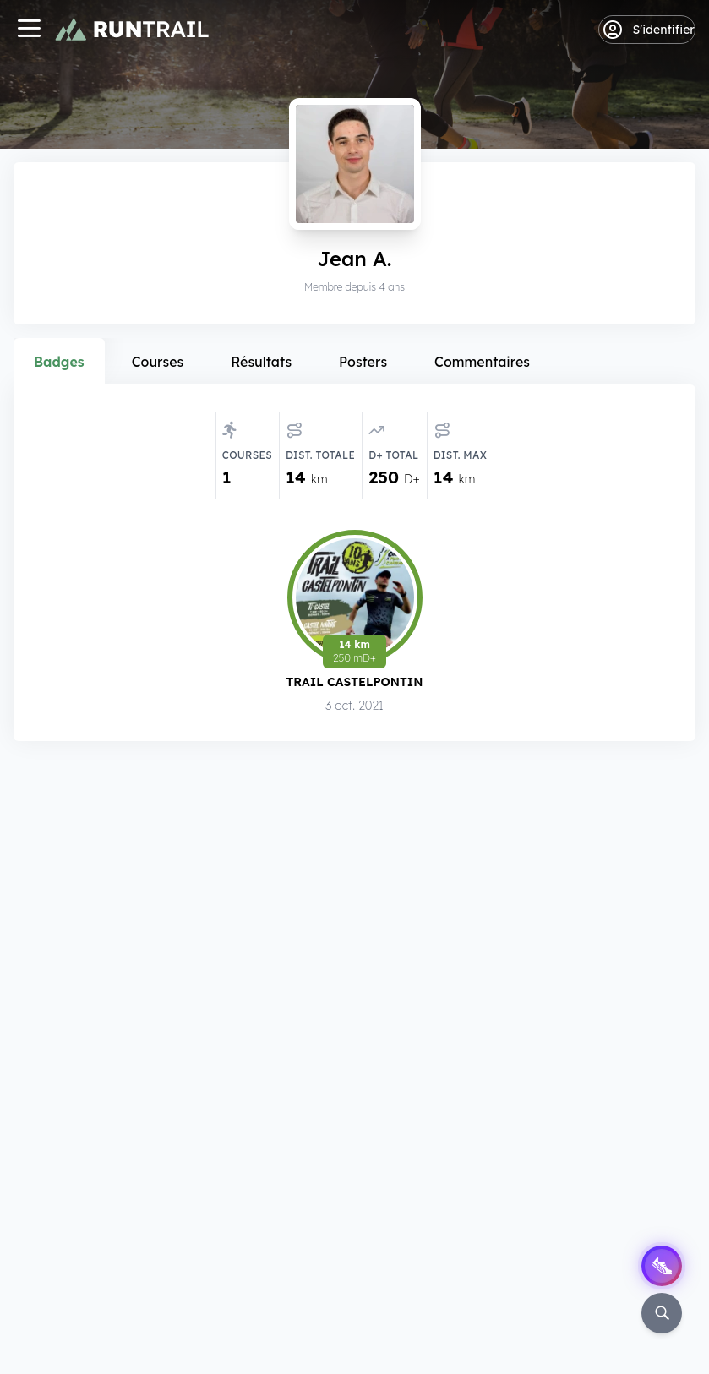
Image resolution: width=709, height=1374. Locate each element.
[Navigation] (29, 30)
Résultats (261, 361)
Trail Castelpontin (354, 681)
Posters (363, 361)
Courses (158, 361)
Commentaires (482, 361)
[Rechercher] (661, 1313)
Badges (59, 361)
